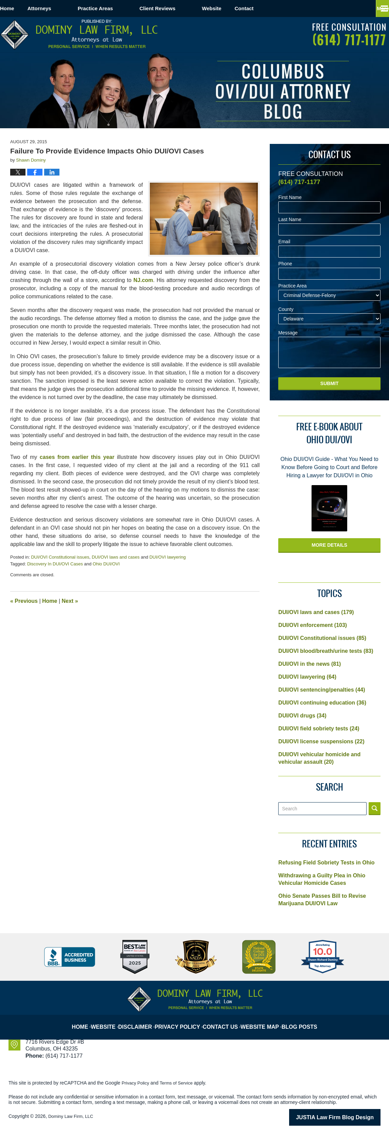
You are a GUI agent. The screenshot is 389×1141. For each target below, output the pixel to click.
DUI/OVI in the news (309, 664)
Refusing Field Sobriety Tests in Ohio (326, 862)
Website (238, 8)
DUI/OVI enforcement (312, 625)
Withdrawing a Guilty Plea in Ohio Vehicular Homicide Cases (321, 879)
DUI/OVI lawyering (167, 557)
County (285, 309)
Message (288, 333)
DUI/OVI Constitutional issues (60, 557)
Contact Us (224, 1021)
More (375, 8)
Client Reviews (184, 8)
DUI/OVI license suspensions (321, 741)
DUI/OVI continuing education (322, 703)
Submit (329, 383)
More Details (329, 545)
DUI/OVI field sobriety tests (318, 728)
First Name (289, 197)
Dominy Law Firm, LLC (72, 1116)
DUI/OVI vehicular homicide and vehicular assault (319, 758)
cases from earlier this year (77, 457)
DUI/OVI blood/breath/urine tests (325, 651)
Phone (285, 264)
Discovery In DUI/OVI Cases (55, 563)
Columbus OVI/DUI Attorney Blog (79, 34)
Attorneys (66, 8)
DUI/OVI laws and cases (116, 557)
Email (284, 241)
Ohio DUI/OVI (106, 563)
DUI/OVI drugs (302, 715)
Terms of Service (179, 1083)
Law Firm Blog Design (348, 1117)
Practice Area (292, 286)
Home (20, 8)
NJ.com (143, 280)
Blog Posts (301, 1021)
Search (375, 808)
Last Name (289, 219)
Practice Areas (122, 8)
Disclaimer (142, 1021)
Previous (24, 601)
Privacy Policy (182, 1021)
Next (70, 601)
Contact (284, 8)
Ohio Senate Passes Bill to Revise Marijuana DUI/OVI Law (322, 899)
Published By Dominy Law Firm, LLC (349, 34)
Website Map (263, 1021)
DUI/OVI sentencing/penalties (321, 690)
